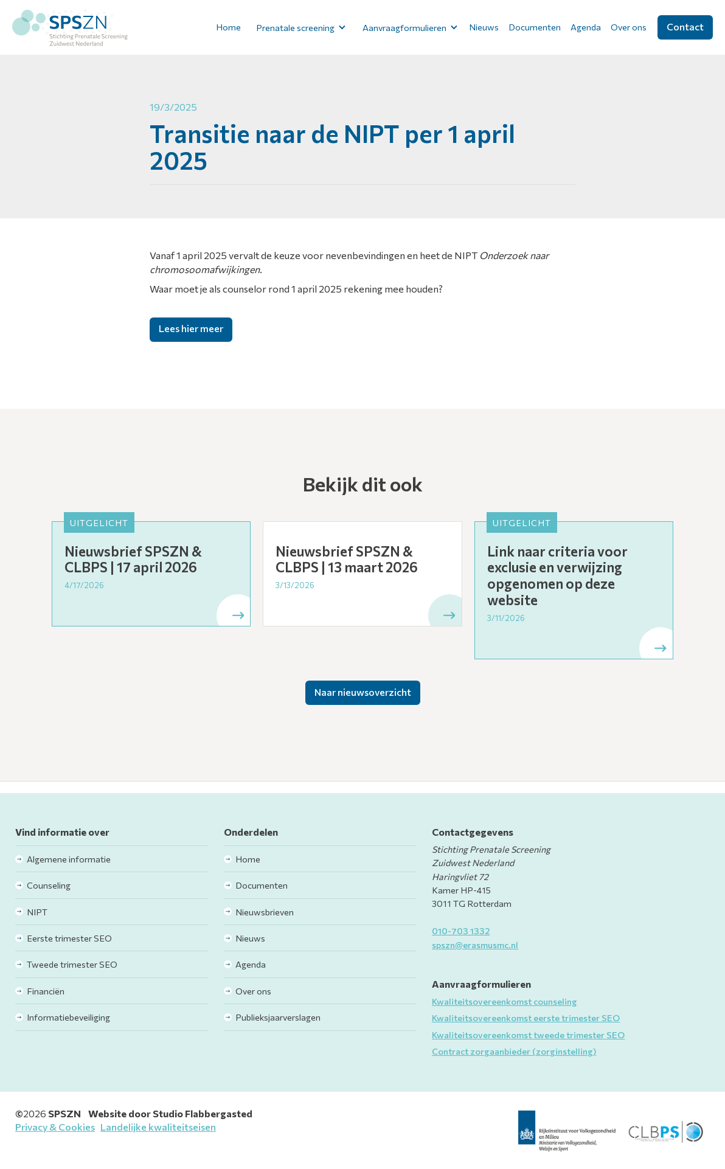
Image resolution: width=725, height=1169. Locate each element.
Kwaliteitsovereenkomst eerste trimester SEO (526, 1017)
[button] (299, 27)
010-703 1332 (461, 930)
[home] (70, 27)
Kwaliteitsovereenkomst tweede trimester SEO (528, 1034)
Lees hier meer (191, 328)
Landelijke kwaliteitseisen (158, 1127)
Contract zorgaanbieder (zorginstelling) (514, 1051)
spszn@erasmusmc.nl (475, 944)
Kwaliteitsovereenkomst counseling (504, 1001)
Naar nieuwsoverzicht (362, 692)
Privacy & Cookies (55, 1127)
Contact (685, 26)
